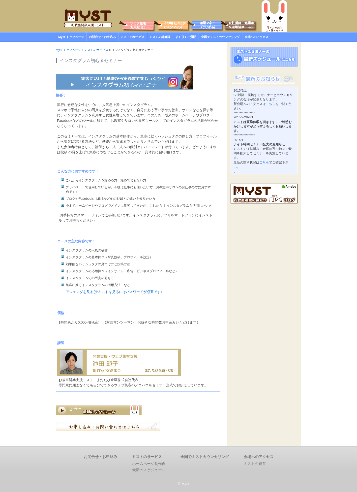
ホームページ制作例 (149, 463)
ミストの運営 (255, 463)
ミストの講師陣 (159, 37)
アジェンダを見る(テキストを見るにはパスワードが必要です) (114, 292)
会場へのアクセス (256, 37)
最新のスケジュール (149, 470)
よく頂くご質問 (185, 37)
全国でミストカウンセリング (220, 37)
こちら (270, 104)
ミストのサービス (133, 37)
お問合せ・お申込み (102, 37)
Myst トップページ (71, 37)
